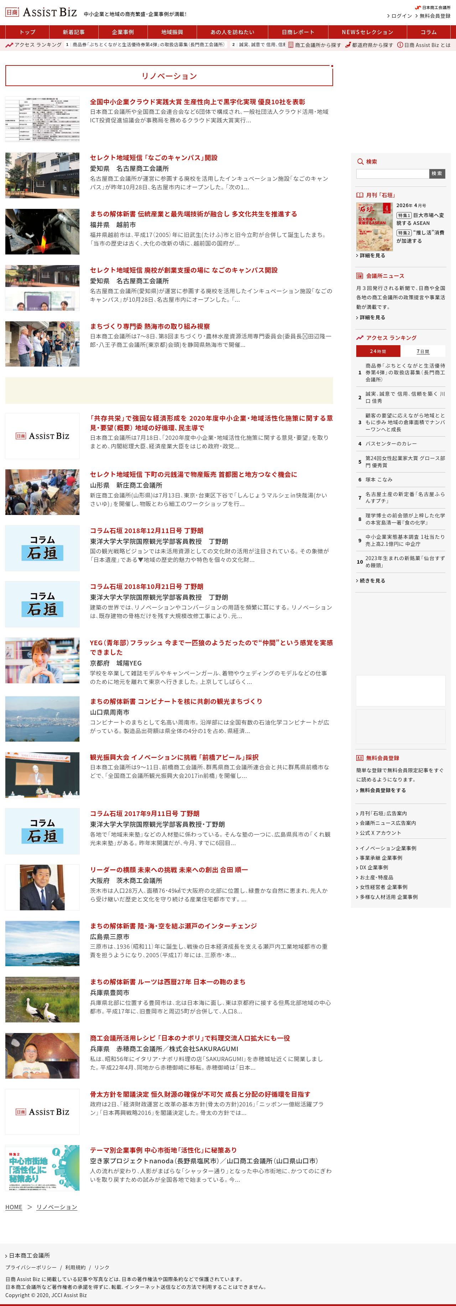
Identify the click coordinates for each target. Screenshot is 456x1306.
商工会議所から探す (314, 44)
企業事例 (123, 32)
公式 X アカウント (380, 832)
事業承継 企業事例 (381, 857)
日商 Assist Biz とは (424, 44)
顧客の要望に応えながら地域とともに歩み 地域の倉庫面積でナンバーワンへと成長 (405, 422)
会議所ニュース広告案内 (388, 823)
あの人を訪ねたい (233, 32)
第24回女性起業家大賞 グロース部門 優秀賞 (405, 462)
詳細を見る (373, 255)
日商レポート (298, 32)
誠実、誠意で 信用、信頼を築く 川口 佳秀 (280, 44)
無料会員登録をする (383, 790)
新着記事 (74, 32)
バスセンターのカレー (391, 443)
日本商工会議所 (29, 1255)
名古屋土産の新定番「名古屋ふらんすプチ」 (405, 498)
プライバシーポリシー (31, 1267)
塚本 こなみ (379, 479)
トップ (27, 32)
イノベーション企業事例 (388, 848)
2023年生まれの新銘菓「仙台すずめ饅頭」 (405, 562)
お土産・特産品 (377, 877)
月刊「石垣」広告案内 (383, 813)
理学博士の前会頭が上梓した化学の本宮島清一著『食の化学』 (405, 519)
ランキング (33, 45)
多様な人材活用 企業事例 (389, 896)
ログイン (402, 16)
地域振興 (172, 32)
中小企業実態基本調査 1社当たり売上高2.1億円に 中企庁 (405, 540)
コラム (428, 32)
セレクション (367, 32)
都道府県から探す (369, 44)
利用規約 (75, 1267)
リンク (102, 1267)
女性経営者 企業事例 (384, 887)
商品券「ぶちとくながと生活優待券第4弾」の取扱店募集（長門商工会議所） (149, 44)
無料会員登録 (435, 16)
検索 (437, 173)
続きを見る (373, 580)
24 (378, 350)
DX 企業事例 (374, 867)
